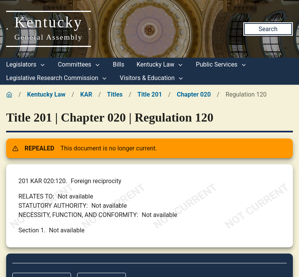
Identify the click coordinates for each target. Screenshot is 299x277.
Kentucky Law (160, 64)
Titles (115, 94)
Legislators (26, 64)
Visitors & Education (152, 78)
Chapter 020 (194, 94)
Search (268, 29)
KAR (86, 94)
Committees (79, 64)
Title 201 (149, 94)
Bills (118, 64)
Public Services (221, 64)
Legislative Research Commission (56, 78)
